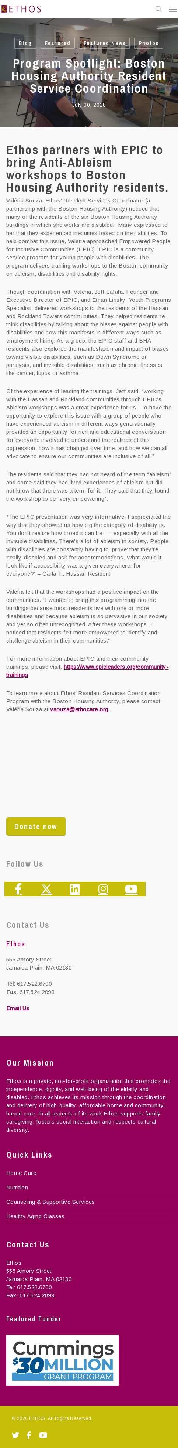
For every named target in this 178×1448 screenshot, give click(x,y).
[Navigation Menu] (173, 9)
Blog (25, 43)
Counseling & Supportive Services (50, 1202)
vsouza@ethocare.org (79, 709)
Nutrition (17, 1187)
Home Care (21, 1173)
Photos (149, 43)
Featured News (105, 43)
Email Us (17, 1008)
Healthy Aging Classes (35, 1216)
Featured (58, 43)
